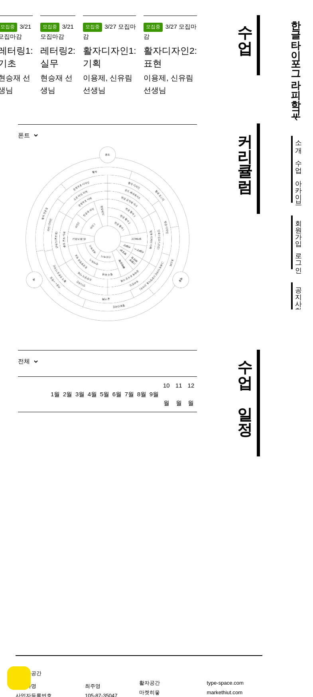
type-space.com (225, 683)
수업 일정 (244, 388)
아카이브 (298, 189)
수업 (298, 162)
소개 (298, 142)
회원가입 (298, 229)
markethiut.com (225, 692)
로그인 (298, 259)
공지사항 (298, 295)
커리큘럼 (244, 153)
